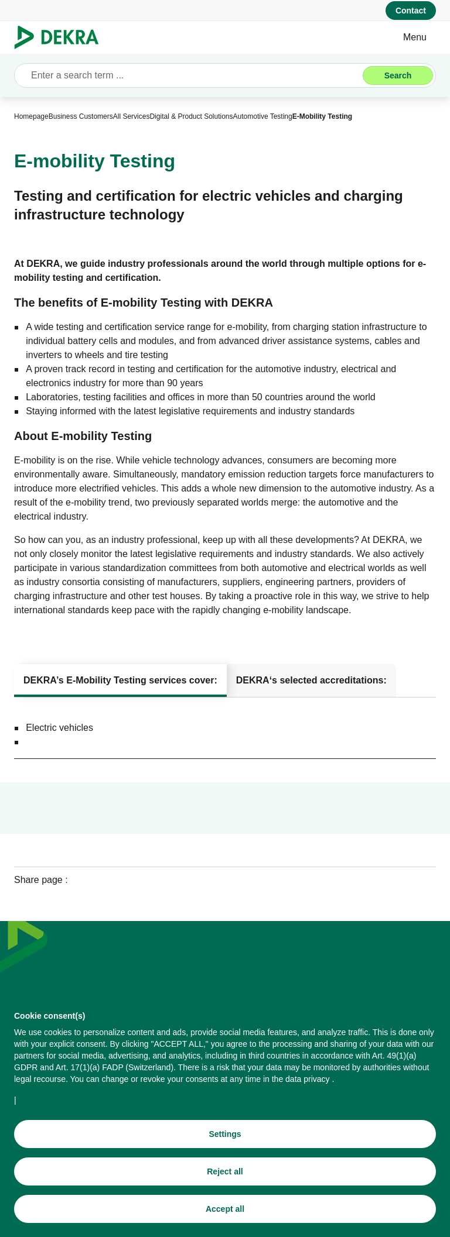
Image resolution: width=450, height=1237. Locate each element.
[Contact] (411, 10)
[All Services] (131, 116)
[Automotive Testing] (262, 116)
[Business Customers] (81, 116)
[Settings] (225, 1135)
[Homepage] (31, 116)
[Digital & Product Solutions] (191, 116)
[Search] (398, 75)
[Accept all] (225, 1210)
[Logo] (61, 37)
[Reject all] (225, 1173)
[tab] (120, 680)
